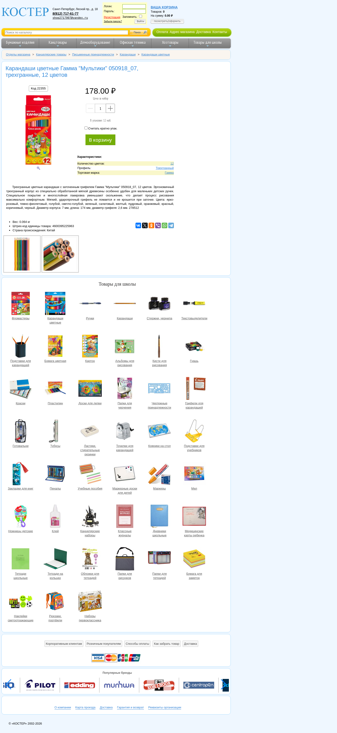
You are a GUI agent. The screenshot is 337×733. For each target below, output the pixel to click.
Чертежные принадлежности (159, 389)
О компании (63, 707)
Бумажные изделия (20, 44)
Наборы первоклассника (90, 601)
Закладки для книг (20, 474)
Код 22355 (38, 88)
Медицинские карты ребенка (194, 517)
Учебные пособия (90, 474)
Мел (194, 474)
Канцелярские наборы (90, 517)
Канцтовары (58, 44)
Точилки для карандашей (125, 431)
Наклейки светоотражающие (20, 601)
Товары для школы (207, 44)
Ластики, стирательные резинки (90, 431)
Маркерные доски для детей (125, 474)
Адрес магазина (182, 32)
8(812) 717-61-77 (65, 13)
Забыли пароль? (113, 21)
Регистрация (112, 17)
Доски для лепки (90, 389)
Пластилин (55, 389)
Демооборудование (95, 44)
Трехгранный (165, 168)
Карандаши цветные (55, 304)
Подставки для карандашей (20, 346)
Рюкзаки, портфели (55, 601)
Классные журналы (125, 517)
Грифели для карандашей (194, 389)
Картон (90, 346)
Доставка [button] (190, 643)
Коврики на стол (159, 431)
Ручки (90, 304)
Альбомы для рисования (125, 346)
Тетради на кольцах (55, 559)
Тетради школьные (20, 559)
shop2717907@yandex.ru (70, 18)
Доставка (203, 32)
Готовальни (20, 431)
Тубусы (55, 431)
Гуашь (194, 346)
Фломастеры (20, 304)
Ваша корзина (164, 7)
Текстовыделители (194, 304)
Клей (55, 517)
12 (172, 163)
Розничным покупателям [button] (104, 643)
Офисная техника (133, 44)
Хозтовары (170, 44)
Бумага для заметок (194, 559)
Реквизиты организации (164, 707)
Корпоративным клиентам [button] (64, 643)
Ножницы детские (20, 517)
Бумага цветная (55, 346)
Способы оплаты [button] (137, 643)
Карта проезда (85, 707)
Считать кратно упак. (100, 128)
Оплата (162, 32)
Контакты (219, 32)
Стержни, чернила (159, 304)
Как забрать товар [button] (166, 643)
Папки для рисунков (125, 559)
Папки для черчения (125, 389)
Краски (20, 389)
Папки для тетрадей (159, 559)
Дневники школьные (159, 517)
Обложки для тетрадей (90, 559)
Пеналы (55, 474)
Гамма (169, 172)
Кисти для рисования (159, 346)
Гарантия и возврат (130, 707)
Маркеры (159, 474)
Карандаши (125, 304)
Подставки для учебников (194, 431)
